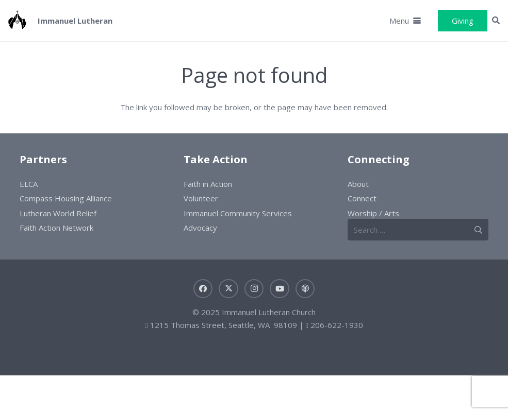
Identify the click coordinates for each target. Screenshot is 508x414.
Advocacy (200, 227)
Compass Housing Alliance (66, 198)
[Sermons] (305, 289)
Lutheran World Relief (58, 213)
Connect (362, 198)
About (358, 184)
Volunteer (201, 198)
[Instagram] (254, 289)
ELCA (29, 184)
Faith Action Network (56, 227)
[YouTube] (279, 289)
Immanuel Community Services (238, 213)
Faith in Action (208, 184)
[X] (228, 289)
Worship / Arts (373, 213)
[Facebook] (203, 289)
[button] (405, 20)
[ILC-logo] (17, 20)
